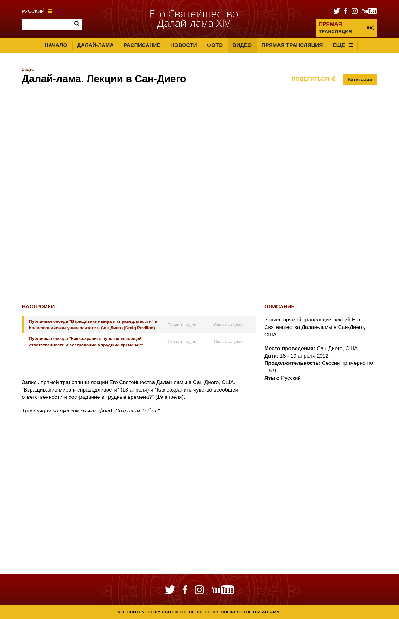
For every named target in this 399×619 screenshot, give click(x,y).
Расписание (142, 45)
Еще (343, 45)
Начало (56, 45)
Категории (360, 79)
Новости (184, 45)
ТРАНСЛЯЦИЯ (335, 27)
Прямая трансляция (292, 45)
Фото (215, 45)
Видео (242, 45)
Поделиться (310, 79)
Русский (37, 11)
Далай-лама (95, 45)
